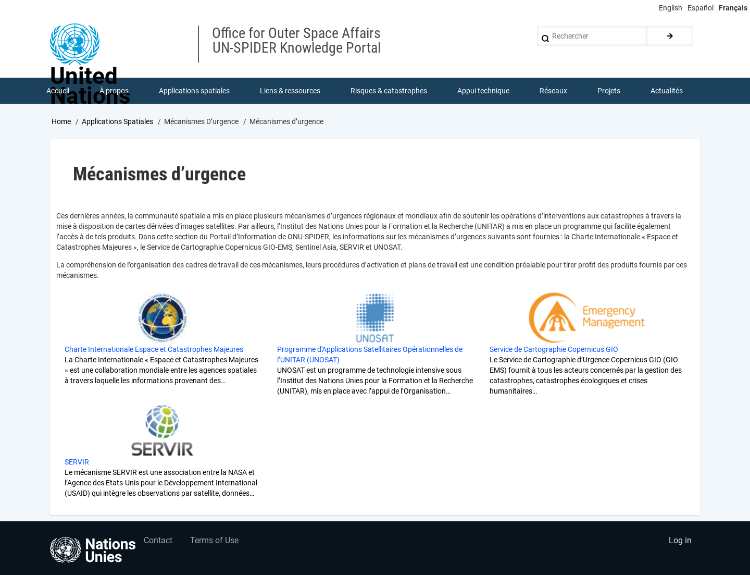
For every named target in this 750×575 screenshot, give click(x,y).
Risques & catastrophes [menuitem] (389, 91)
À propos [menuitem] (114, 91)
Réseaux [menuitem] (553, 91)
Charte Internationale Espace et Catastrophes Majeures (154, 350)
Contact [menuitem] (158, 541)
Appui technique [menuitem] (483, 91)
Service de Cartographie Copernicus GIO (554, 350)
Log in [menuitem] (680, 541)
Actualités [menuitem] (667, 91)
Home (61, 121)
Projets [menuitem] (608, 91)
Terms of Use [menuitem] (215, 541)
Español (701, 8)
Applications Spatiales (117, 121)
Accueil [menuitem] (57, 91)
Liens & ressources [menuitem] (290, 91)
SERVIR (77, 462)
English (670, 8)
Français (733, 8)
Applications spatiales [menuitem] (194, 91)
